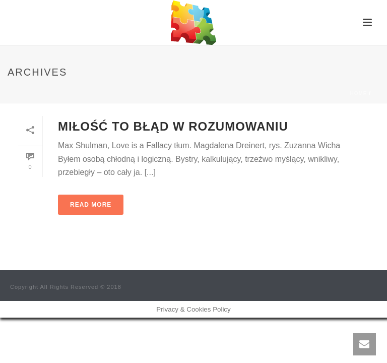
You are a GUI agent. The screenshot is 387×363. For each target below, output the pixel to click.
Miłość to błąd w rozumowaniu (173, 126)
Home (358, 93)
